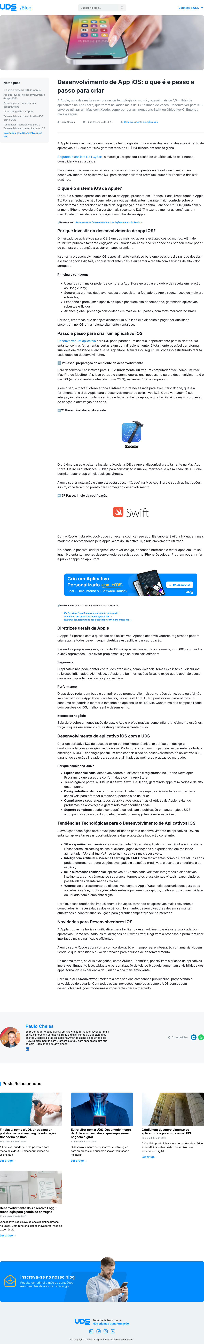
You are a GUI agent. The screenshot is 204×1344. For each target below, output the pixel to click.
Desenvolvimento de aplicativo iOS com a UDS (23, 118)
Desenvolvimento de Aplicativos (141, 122)
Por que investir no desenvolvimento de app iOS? (24, 96)
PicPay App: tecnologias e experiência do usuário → (92, 613)
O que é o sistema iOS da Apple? (22, 89)
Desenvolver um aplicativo (76, 341)
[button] (194, 1037)
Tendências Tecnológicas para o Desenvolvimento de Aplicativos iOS (24, 126)
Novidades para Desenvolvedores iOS (22, 134)
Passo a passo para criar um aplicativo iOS (19, 105)
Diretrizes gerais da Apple (18, 111)
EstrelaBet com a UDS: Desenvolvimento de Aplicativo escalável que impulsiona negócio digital (101, 1133)
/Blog (26, 8)
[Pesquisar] (122, 7)
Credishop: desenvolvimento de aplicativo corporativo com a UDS (167, 1131)
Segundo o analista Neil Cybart (79, 157)
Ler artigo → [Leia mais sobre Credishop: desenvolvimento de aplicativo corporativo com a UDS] (150, 1157)
